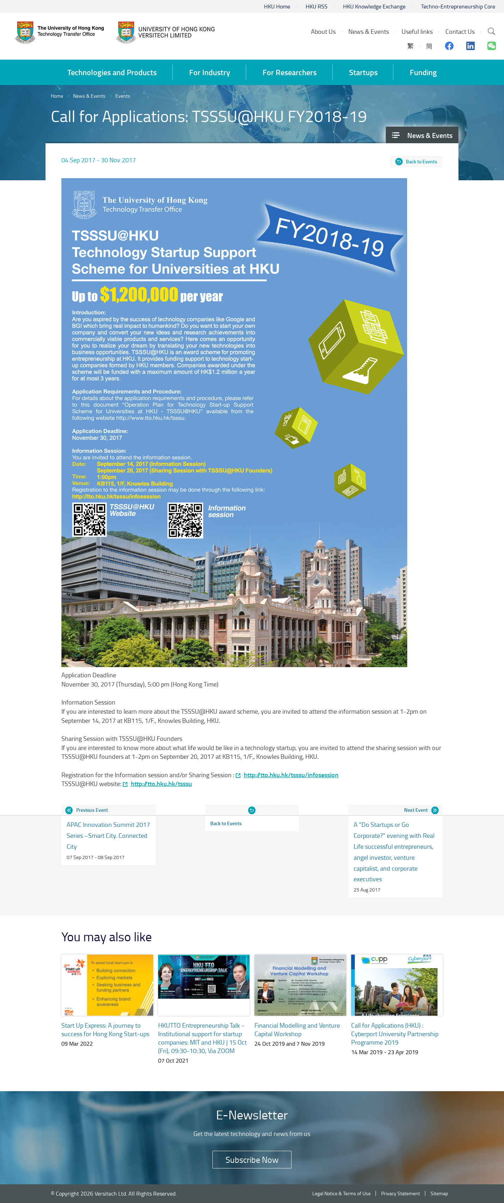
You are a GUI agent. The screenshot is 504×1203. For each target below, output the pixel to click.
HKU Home (277, 6)
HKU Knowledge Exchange (374, 6)
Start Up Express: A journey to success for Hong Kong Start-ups (105, 1029)
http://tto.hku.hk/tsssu (161, 783)
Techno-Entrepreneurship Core (458, 6)
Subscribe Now (252, 1159)
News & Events (89, 95)
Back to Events (421, 161)
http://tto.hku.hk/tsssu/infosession (291, 774)
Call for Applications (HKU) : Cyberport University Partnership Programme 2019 (394, 1033)
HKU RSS (317, 6)
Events (122, 95)
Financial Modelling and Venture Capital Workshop (297, 1029)
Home (57, 95)
